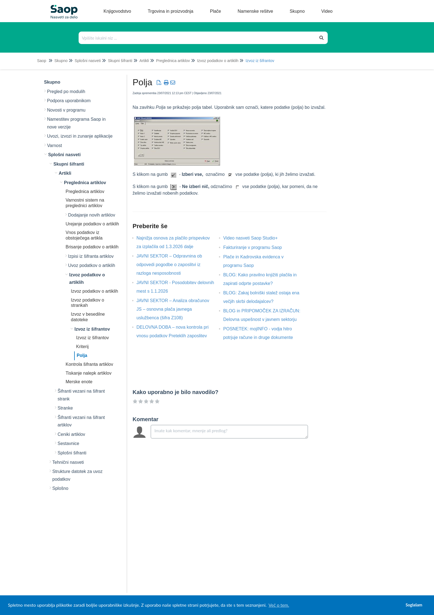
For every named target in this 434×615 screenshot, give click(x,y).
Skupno (60, 60)
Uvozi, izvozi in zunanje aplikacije (80, 136)
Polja (82, 355)
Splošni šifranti (72, 453)
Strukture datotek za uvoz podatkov (77, 475)
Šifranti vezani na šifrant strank (81, 395)
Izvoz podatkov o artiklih (217, 60)
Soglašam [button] (413, 605)
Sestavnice (68, 443)
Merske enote (79, 381)
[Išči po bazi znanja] (197, 38)
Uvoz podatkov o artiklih (91, 265)
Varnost (54, 145)
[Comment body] (229, 432)
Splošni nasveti (88, 60)
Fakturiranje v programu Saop (257, 247)
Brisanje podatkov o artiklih (92, 247)
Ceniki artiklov (71, 434)
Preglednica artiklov (173, 60)
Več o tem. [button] (278, 605)
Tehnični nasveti (68, 462)
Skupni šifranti (120, 60)
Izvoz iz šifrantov (260, 60)
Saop (41, 60)
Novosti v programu (66, 110)
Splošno (60, 488)
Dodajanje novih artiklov (91, 215)
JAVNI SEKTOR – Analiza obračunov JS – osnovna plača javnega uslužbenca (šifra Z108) (172, 309)
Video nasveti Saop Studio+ (255, 238)
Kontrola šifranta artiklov (89, 364)
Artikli (144, 60)
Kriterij (82, 346)
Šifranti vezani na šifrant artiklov (81, 421)
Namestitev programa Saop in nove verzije (76, 123)
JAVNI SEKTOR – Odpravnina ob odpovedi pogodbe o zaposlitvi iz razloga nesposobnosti (169, 265)
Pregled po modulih (66, 91)
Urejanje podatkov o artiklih (92, 224)
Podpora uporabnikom (69, 100)
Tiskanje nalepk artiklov (89, 373)
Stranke (65, 408)
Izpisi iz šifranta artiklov (91, 256)
